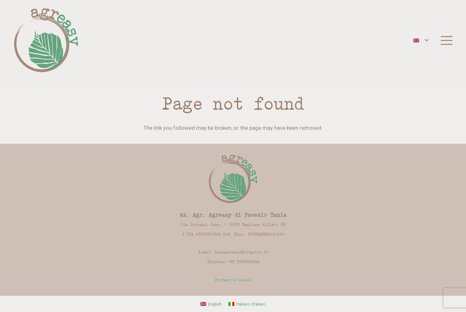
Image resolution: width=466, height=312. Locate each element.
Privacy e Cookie (233, 280)
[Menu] (446, 40)
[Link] (46, 40)
